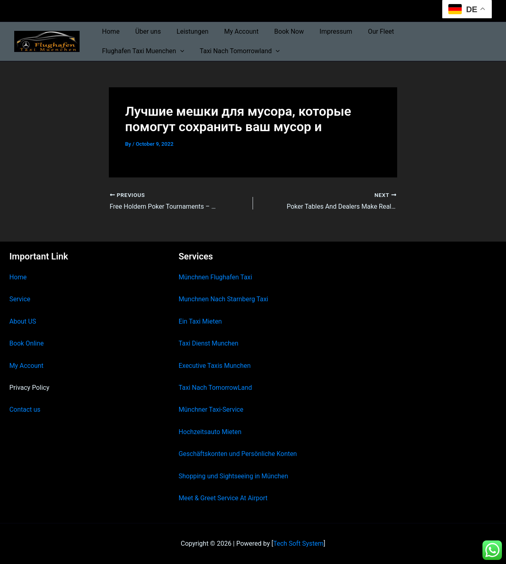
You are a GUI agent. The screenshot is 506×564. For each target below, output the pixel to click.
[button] (467, 31)
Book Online (26, 343)
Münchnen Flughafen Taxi (216, 277)
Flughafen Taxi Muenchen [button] (430, 31)
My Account (232, 31)
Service (19, 299)
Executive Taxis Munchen (215, 365)
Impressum (321, 31)
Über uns (144, 31)
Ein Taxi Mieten (201, 321)
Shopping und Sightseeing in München (234, 476)
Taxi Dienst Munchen (209, 343)
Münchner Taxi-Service (211, 409)
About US (22, 321)
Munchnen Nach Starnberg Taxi (224, 299)
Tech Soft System (298, 543)
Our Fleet (363, 31)
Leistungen (185, 31)
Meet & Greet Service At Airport (223, 498)
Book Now (277, 31)
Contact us (25, 409)
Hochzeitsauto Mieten (210, 431)
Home (109, 31)
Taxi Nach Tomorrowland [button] (141, 51)
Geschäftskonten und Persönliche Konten (238, 454)
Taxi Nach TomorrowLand (216, 387)
